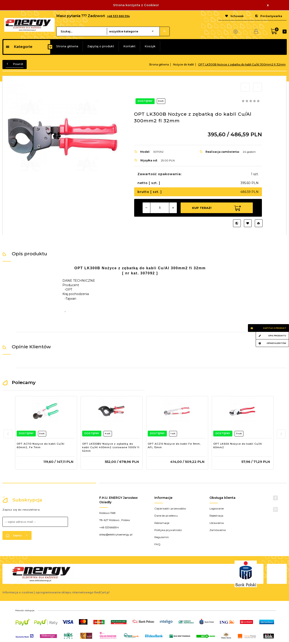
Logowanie (216, 508)
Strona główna (67, 46)
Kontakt (129, 46)
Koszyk (150, 46)
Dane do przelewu (166, 515)
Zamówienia (217, 530)
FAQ (157, 544)
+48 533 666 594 (118, 16)
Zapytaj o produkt (100, 46)
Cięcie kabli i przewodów (170, 508)
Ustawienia (216, 523)
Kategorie (19, 47)
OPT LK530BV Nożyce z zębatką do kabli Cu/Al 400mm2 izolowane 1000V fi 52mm (111, 447)
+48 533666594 (109, 527)
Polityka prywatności (168, 530)
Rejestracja (216, 515)
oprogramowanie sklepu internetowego (65, 592)
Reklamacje (161, 523)
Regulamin (161, 537)
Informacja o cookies (17, 592)
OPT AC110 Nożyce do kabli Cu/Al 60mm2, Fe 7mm (40, 445)
